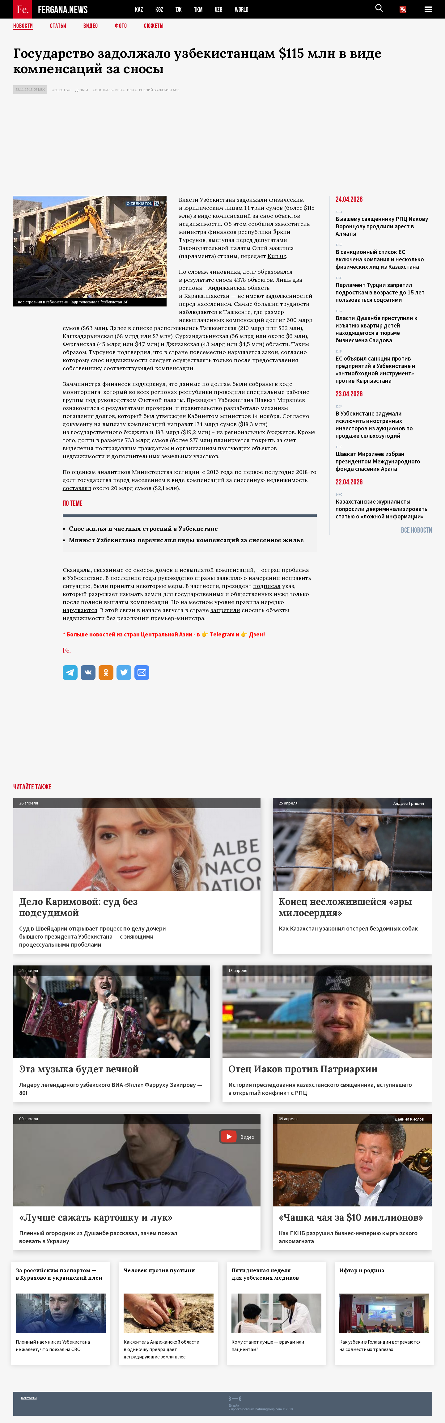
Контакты (29, 1405)
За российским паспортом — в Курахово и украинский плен (58, 1286)
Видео (90, 26)
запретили (225, 618)
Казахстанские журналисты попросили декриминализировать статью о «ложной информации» (381, 509)
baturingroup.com (268, 1416)
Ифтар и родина (363, 1278)
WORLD (244, 9)
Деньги (81, 89)
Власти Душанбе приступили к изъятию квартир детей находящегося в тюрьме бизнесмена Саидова (376, 329)
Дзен (256, 642)
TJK (179, 9)
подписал (267, 594)
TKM (199, 9)
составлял (77, 488)
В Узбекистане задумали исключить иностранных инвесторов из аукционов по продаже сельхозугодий (374, 424)
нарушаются (80, 618)
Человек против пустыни (161, 1278)
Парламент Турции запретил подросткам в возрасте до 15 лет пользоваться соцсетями (380, 292)
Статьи (58, 26)
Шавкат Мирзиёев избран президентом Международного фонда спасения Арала (378, 461)
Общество (61, 89)
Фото (121, 26)
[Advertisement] (222, 146)
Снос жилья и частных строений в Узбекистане (136, 89)
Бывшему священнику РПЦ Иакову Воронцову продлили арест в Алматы (382, 226)
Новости (23, 26)
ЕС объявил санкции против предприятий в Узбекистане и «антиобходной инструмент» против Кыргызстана (375, 369)
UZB (220, 9)
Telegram (222, 642)
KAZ (139, 9)
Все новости (416, 530)
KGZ (159, 9)
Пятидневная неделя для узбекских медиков (267, 1282)
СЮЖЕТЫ (154, 26)
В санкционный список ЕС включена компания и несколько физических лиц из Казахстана (380, 259)
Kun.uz (277, 256)
